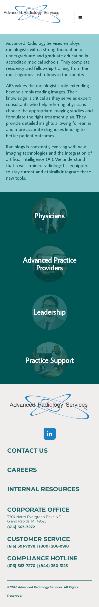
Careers (22, 469)
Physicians (49, 216)
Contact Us (27, 450)
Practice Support (50, 360)
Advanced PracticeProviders (49, 264)
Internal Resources (43, 489)
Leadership (50, 312)
